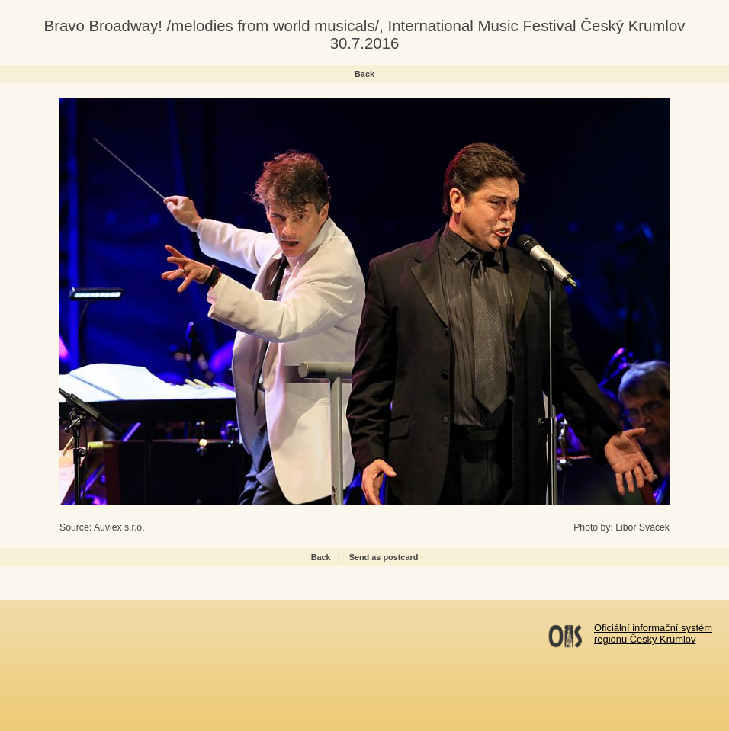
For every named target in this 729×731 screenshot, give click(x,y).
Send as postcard (384, 557)
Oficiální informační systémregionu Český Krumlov (653, 633)
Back (364, 74)
